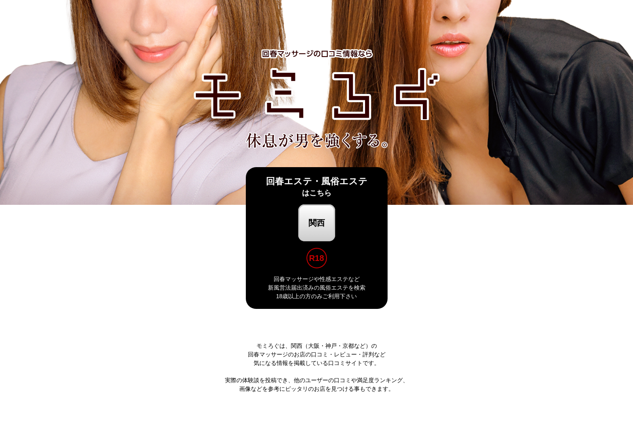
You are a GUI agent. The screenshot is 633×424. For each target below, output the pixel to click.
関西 (317, 222)
